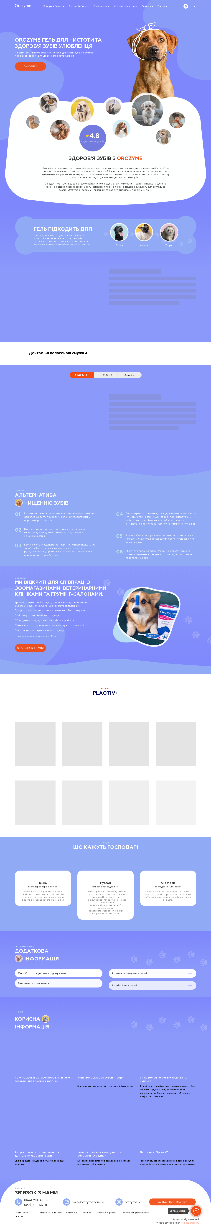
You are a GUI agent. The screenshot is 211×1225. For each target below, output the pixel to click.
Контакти (163, 6)
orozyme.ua (133, 1202)
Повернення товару (50, 1212)
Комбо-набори (101, 6)
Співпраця (147, 6)
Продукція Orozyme (53, 6)
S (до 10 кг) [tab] (81, 375)
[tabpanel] (105, 422)
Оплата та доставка (125, 6)
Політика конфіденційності (135, 1212)
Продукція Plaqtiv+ (79, 6)
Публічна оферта (106, 1212)
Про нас (86, 1212)
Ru (195, 6)
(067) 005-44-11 (35, 1205)
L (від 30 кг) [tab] (129, 375)
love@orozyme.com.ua (88, 1202)
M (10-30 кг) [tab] (105, 375)
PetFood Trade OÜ (190, 1223)
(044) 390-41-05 (36, 1200)
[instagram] (185, 6)
